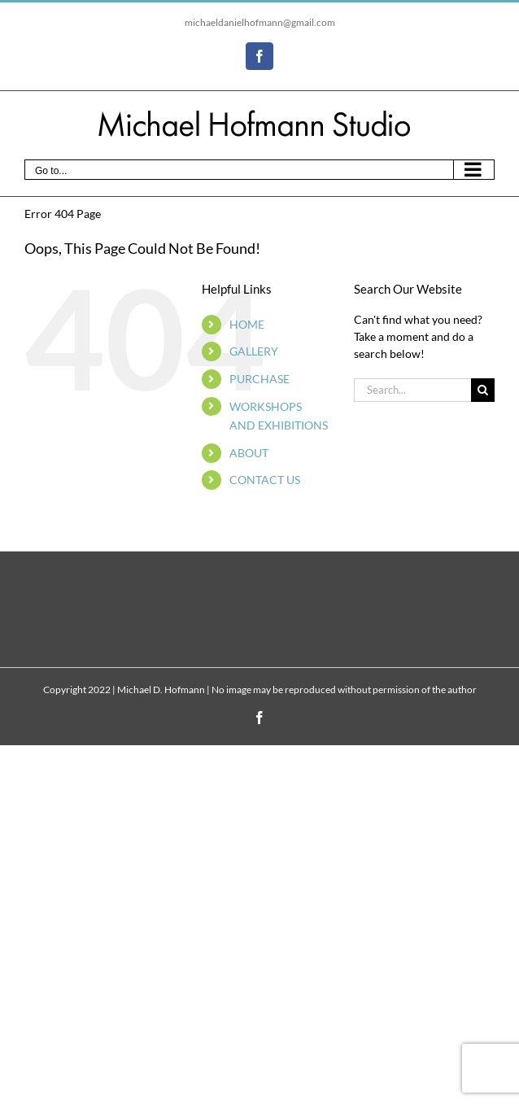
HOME (246, 324)
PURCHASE (259, 379)
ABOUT (248, 453)
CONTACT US (264, 480)
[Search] (483, 390)
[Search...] (412, 390)
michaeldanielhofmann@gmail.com (260, 22)
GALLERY (253, 351)
